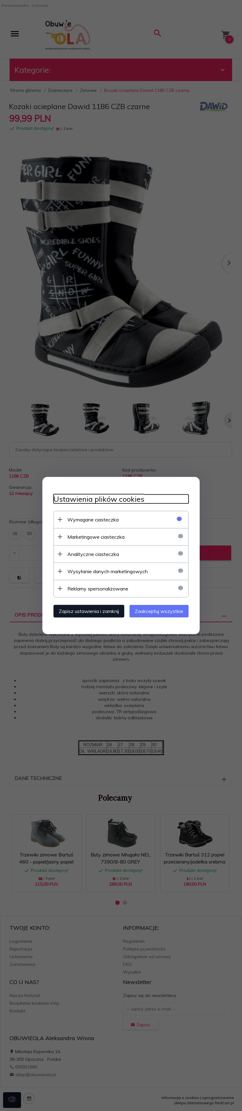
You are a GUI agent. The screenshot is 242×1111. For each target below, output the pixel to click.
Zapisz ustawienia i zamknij (85, 610)
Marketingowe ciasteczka (92, 536)
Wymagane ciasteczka (89, 519)
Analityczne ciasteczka (90, 553)
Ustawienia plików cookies (95, 498)
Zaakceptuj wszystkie (162, 610)
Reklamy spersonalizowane (94, 588)
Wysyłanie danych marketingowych (104, 571)
